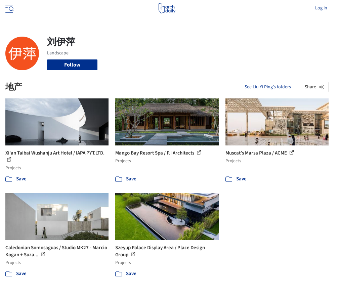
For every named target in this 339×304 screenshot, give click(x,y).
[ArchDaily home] (166, 8)
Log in (321, 8)
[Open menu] (8, 8)
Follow (72, 65)
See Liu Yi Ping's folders (268, 87)
